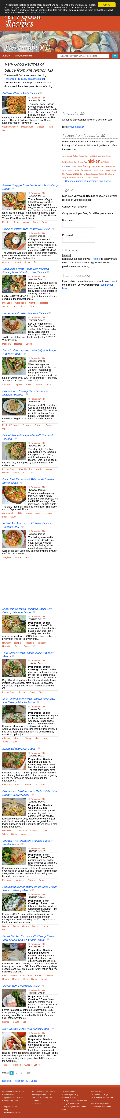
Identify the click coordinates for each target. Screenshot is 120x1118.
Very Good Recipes (10, 1091)
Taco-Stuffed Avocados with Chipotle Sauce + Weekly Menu (28, 352)
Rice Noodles (25, 469)
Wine (23, 834)
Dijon (4, 428)
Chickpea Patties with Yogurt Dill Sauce (26, 229)
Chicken (38, 425)
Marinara (6, 344)
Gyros (27, 1065)
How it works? (70, 1097)
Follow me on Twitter (13, 1112)
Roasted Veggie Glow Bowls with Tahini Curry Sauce (30, 187)
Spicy (45, 738)
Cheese (40, 127)
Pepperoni (7, 880)
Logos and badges (72, 1103)
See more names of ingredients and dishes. (88, 181)
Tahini (16, 222)
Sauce (5, 130)
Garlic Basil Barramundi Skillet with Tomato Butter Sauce (28, 481)
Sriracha (17, 738)
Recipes (6, 56)
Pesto (94, 170)
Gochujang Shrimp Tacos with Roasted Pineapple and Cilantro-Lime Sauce (25, 271)
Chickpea (6, 262)
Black (95, 156)
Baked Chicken (9, 975)
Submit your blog (71, 1094)
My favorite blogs (23, 56)
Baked (28, 784)
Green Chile (26, 975)
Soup (64, 178)
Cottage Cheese (10, 127)
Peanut (5, 472)
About (36, 1100)
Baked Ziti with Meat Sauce (18, 749)
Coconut (73, 166)
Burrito (38, 975)
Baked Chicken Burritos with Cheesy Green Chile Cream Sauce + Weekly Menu (28, 938)
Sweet (79, 177)
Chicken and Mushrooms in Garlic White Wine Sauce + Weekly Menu (29, 793)
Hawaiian (6, 646)
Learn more (40, 12)
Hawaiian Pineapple (11, 643)
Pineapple (7, 303)
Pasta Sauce (27, 127)
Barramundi (7, 513)
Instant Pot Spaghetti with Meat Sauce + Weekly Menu (26, 525)
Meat (27, 557)
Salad (76, 173)
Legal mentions (10, 1106)
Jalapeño (42, 643)
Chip (107, 162)
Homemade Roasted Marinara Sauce (24, 313)
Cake (75, 162)
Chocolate (66, 167)
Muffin (112, 166)
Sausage (94, 174)
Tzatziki (6, 1065)
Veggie (26, 222)
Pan (35, 646)
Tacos (23, 306)
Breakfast (65, 162)
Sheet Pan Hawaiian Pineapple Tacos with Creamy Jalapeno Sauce (27, 611)
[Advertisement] (30, 160)
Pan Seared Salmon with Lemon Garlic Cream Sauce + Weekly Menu (29, 889)
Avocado (6, 384)
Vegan (90, 177)
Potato (101, 170)
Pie (97, 170)
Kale (102, 166)
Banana (81, 156)
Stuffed (29, 384)
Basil (4, 517)
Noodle (39, 469)
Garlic (38, 513)
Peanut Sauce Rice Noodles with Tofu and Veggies (27, 437)
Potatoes (26, 425)
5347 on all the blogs (33, 79)
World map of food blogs (104, 1097)
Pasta (50, 127)
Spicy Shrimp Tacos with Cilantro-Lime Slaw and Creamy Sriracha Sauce (28, 701)
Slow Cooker (109, 174)
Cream (25, 926)
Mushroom (22, 830)
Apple (64, 156)
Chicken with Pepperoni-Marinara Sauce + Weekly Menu (27, 843)
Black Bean (101, 156)
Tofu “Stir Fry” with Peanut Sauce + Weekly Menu (28, 655)
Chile (25, 979)
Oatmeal (70, 170)
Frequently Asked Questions (76, 1100)
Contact (37, 1103)
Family (86, 166)
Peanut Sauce (9, 469)
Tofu (24, 472)
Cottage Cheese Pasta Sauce (19, 93)
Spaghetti (6, 557)
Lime (15, 306)
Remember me (72, 250)
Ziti (35, 784)
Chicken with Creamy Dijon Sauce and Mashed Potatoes (25, 393)
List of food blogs (101, 1094)
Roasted (6, 222)
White (5, 834)
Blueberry (109, 156)
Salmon (6, 926)
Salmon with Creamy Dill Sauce (21, 986)
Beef (91, 156)
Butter (29, 513)
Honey (98, 166)
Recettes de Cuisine (102, 1106)
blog (6, 1109)
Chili (103, 162)
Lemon (45, 926)
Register (96, 259)
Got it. (106, 4)
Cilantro (33, 303)
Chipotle (18, 384)
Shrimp (5, 306)
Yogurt (18, 262)
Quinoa (113, 170)
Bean (87, 156)
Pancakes (77, 170)
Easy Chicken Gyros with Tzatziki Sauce (25, 1029)
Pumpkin (107, 170)
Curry (35, 222)
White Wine (7, 830)
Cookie (79, 166)
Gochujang (20, 303)
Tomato (48, 513)
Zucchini (95, 177)
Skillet (19, 513)
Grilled (93, 166)
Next (28, 1073)
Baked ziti (6, 784)
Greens (15, 979)
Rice (32, 472)
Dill (35, 262)
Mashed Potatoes (10, 425)
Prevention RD (12, 79)
